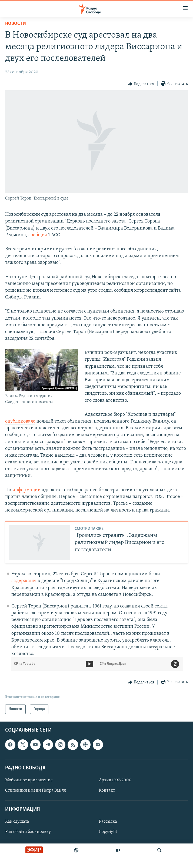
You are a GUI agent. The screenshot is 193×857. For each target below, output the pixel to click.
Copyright (108, 832)
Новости (15, 23)
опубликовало (20, 421)
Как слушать (17, 821)
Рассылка (108, 821)
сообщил (37, 235)
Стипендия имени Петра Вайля (35, 790)
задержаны (23, 580)
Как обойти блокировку (28, 832)
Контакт (107, 790)
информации (26, 490)
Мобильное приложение (29, 780)
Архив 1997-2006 (115, 780)
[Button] (141, 84)
